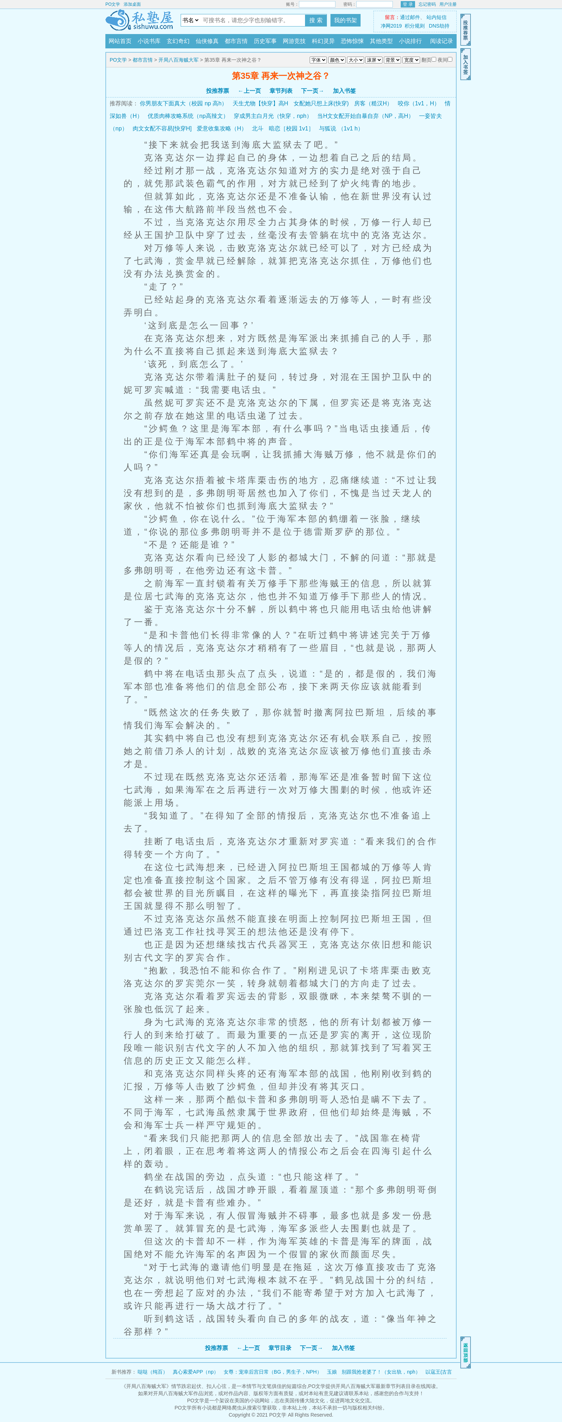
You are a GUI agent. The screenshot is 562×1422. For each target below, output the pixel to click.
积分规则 (415, 26)
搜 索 (315, 20)
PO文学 (112, 4)
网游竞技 (294, 41)
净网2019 (391, 26)
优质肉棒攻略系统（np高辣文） (188, 116)
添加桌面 (132, 4)
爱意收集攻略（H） (222, 128)
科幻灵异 (323, 41)
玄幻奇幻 (178, 41)
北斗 (257, 128)
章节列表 (281, 91)
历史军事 (265, 41)
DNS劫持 (439, 26)
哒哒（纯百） (153, 1372)
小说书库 (149, 41)
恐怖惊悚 (352, 41)
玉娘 (332, 1372)
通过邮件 (410, 17)
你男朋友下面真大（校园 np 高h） (183, 103)
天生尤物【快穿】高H (261, 103)
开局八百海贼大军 (178, 60)
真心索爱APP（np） (196, 1372)
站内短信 (437, 17)
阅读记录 (441, 41)
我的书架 (345, 20)
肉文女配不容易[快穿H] (162, 128)
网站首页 (120, 41)
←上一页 (249, 91)
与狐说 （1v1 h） (341, 128)
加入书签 (344, 91)
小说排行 (410, 41)
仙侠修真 (207, 41)
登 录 (408, 4)
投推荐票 (217, 91)
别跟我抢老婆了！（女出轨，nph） (381, 1372)
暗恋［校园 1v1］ (291, 128)
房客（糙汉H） (373, 103)
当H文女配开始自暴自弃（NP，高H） (365, 116)
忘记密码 (427, 4)
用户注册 (448, 4)
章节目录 (279, 1348)
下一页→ (312, 91)
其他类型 (381, 41)
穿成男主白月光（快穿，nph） (273, 116)
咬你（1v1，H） (419, 103)
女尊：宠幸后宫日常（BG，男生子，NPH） (273, 1372)
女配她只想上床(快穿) (321, 103)
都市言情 (236, 41)
